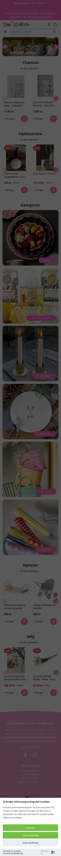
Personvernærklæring (13, 853)
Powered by (48, 852)
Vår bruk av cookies (12, 851)
